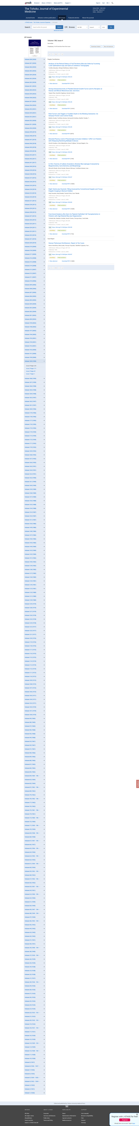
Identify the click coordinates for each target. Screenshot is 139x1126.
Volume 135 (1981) (30, 581)
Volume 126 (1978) (30, 615)
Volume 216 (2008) (30, 258)
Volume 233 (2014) (30, 193)
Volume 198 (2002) (30, 327)
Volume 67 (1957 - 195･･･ (32, 841)
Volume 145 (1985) (30, 543)
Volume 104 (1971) (30, 699)
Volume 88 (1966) (30, 760)
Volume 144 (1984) (30, 546)
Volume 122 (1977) (30, 630)
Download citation (96, 46)
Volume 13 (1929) (30, 1047)
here (134, 1123)
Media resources (66, 1120)
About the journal (88, 18)
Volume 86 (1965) (30, 768)
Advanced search (58, 30)
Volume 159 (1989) (30, 489)
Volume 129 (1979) (30, 604)
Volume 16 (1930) (30, 1035)
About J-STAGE (47, 3)
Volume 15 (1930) (30, 1039)
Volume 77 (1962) (30, 802)
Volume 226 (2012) (30, 220)
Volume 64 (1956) (30, 852)
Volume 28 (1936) (30, 990)
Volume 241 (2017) (30, 162)
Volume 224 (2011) (30, 227)
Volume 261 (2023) (30, 86)
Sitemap (83, 1122)
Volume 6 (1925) (30, 1074)
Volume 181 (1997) (30, 405)
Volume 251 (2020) (30, 124)
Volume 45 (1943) (30, 925)
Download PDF (66, 83)
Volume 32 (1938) (30, 974)
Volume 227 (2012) (30, 216)
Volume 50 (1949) (30, 906)
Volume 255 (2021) (30, 109)
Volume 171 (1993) (30, 443)
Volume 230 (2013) (30, 204)
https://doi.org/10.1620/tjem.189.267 (62, 177)
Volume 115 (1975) (30, 657)
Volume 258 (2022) (30, 97)
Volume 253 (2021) (30, 117)
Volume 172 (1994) (30, 439)
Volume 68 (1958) (30, 837)
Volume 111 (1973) (30, 672)
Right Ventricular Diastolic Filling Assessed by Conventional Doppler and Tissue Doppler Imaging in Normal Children (75, 190)
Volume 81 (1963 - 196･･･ (32, 787)
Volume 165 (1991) (30, 466)
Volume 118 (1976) (30, 646)
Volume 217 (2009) (30, 254)
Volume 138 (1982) (30, 569)
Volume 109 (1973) (30, 680)
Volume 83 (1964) (30, 779)
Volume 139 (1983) (30, 566)
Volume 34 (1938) (30, 967)
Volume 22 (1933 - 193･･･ (32, 1012)
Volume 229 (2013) (30, 208)
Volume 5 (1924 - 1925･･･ (32, 1077)
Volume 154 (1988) (30, 508)
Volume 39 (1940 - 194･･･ (32, 948)
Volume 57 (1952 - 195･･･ (32, 879)
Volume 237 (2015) (30, 178)
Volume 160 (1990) (30, 485)
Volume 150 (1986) (30, 524)
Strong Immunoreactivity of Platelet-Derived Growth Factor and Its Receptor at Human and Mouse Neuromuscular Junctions (75, 90)
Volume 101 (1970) (30, 711)
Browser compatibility (87, 1116)
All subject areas (29, 1116)
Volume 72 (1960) (30, 821)
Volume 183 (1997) (30, 397)
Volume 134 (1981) (30, 585)
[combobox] (82, 27)
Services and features (49, 1116)
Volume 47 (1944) (30, 917)
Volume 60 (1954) (30, 867)
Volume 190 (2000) (30, 357)
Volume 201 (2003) (30, 315)
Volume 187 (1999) (30, 382)
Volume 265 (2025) (30, 71)
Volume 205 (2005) (30, 300)
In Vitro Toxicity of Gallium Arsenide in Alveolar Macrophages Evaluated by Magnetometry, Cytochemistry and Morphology (74, 165)
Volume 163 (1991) (30, 474)
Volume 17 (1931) (30, 1032)
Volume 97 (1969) (30, 726)
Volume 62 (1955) (30, 860)
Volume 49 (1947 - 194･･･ (32, 909)
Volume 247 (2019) (30, 139)
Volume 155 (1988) (30, 504)
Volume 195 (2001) (30, 338)
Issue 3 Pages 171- (31, 368)
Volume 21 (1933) (30, 1016)
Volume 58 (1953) (30, 875)
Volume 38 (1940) (30, 951)
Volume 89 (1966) (30, 757)
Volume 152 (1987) (30, 516)
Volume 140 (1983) (30, 562)
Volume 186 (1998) (30, 386)
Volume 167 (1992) (30, 459)
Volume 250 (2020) (30, 128)
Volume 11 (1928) (30, 1055)
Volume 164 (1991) (30, 470)
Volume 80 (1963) (30, 791)
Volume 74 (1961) (30, 814)
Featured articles (73, 18)
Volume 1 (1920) (30, 1093)
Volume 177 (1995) (30, 420)
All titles (27, 1113)
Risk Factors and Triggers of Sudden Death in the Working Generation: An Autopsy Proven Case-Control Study (73, 115)
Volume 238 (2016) (30, 174)
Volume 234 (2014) (30, 189)
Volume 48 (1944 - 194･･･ (32, 913)
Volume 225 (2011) (30, 224)
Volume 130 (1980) (30, 600)
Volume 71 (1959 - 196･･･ (32, 825)
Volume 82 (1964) (30, 783)
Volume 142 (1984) (30, 554)
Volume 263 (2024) (30, 78)
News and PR (58, 3)
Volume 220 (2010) (30, 243)
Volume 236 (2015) (30, 182)
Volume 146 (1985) (30, 539)
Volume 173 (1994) (30, 436)
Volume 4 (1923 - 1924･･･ (32, 1081)
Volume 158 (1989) (30, 493)
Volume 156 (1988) (30, 501)
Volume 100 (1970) (30, 715)
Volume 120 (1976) (30, 638)
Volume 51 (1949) (30, 902)
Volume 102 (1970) (30, 707)
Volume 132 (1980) (30, 592)
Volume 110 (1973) (30, 676)
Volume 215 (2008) (30, 262)
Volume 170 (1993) (30, 447)
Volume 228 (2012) (30, 212)
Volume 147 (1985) (30, 535)
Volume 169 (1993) (30, 451)
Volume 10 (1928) (30, 1058)
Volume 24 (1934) (30, 1005)
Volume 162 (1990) (30, 478)
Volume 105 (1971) (30, 695)
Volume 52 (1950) (30, 898)
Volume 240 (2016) (30, 166)
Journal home (30, 18)
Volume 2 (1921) (30, 1089)
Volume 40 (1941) (30, 944)
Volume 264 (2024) (30, 75)
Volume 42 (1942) (30, 936)
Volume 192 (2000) (30, 350)
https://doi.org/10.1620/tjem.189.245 (62, 127)
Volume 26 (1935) (30, 997)
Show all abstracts (108, 46)
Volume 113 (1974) (30, 665)
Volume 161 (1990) (30, 481)
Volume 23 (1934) (30, 1009)
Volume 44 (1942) (30, 928)
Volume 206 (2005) (30, 296)
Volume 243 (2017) (30, 155)
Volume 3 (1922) (30, 1085)
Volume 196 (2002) (30, 334)
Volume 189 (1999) (30, 361)
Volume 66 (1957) (30, 844)
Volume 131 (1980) (30, 596)
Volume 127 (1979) (30, 611)
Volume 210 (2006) (30, 281)
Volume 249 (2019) (30, 132)
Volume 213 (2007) (30, 269)
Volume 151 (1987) (30, 520)
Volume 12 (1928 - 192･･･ (32, 1051)
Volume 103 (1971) (30, 703)
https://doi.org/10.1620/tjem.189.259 (62, 152)
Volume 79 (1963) (30, 795)
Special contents (67, 1118)
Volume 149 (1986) (30, 527)
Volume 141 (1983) (30, 558)
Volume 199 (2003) (30, 323)
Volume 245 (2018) (30, 147)
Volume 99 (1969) (30, 718)
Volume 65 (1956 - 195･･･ (32, 848)
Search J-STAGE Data (31, 1122)
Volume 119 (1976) (30, 642)
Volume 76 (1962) (30, 806)
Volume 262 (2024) (30, 82)
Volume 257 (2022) (30, 101)
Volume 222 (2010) (30, 235)
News (64, 1113)
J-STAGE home (28, 22)
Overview (46, 1113)
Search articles (29, 1120)
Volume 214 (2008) (30, 266)
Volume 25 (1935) (30, 1001)
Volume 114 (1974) (30, 661)
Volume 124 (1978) (30, 623)
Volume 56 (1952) (30, 883)
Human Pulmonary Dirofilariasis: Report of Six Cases (66, 243)
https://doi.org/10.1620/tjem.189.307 (62, 254)
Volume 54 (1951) (30, 890)
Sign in (98, 3)
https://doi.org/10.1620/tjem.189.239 (62, 102)
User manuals (85, 1113)
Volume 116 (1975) (30, 653)
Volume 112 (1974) (30, 669)
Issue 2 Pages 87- (31, 371)
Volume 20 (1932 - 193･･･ (32, 1020)
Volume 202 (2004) (30, 311)
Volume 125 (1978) (30, 619)
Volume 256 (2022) (30, 105)
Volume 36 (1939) (30, 959)
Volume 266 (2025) (30, 67)
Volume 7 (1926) (30, 1070)
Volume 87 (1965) (30, 764)
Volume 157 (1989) (30, 497)
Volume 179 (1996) (30, 413)
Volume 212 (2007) (30, 273)
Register (125, 1120)
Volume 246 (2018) (30, 143)
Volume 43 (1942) (30, 932)
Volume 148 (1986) (30, 531)
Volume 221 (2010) (30, 239)
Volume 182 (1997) (30, 401)
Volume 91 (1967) (30, 749)
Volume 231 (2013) (30, 201)
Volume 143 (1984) (30, 550)
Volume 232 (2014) (30, 197)
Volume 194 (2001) (30, 342)
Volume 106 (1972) (30, 692)
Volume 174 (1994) (30, 432)
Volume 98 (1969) (30, 722)
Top (66, 1106)
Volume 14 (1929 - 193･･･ (32, 1043)
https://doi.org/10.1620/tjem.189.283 (62, 202)
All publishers (28, 1118)
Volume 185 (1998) (30, 390)
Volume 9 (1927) (30, 1062)
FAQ (82, 1118)
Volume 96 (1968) (30, 730)
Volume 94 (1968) (30, 737)
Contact (83, 1120)
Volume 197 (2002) (30, 330)
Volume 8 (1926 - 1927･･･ (32, 1066)
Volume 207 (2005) (30, 292)
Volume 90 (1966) (30, 753)
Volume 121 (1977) (30, 634)
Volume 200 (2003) (30, 319)
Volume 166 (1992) (30, 462)
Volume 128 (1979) (30, 608)
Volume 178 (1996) (30, 417)
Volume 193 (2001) (30, 346)
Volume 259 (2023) (30, 94)
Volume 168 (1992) (30, 455)
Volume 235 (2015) (30, 185)
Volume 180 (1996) (30, 409)
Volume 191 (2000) (30, 353)
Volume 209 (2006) (30, 285)
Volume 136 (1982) (30, 577)
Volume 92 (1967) (30, 745)
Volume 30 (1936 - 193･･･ (32, 982)
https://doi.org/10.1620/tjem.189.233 (62, 77)
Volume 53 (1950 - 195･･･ (32, 894)
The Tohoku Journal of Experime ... (42, 22)
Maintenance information (69, 1116)
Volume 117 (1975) (30, 650)
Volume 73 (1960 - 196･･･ (32, 818)
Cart (103, 3)
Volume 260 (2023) (30, 90)
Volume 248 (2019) (30, 136)
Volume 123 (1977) (30, 627)
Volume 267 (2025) (30, 63)
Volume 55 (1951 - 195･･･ (32, 886)
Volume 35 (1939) (30, 963)
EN (108, 3)
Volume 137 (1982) (30, 573)
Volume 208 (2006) (30, 288)
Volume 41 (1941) (30, 940)
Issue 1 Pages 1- (30, 374)
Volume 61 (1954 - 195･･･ (32, 864)
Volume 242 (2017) (30, 159)
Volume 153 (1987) (30, 512)
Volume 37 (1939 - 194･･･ (32, 955)
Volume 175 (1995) (30, 428)
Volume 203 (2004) (30, 308)
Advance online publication (47, 18)
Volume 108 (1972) (30, 684)
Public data (47, 1118)
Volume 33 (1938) (30, 970)
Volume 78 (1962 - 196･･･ (32, 799)
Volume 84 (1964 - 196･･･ (32, 776)
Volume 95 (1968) (30, 734)
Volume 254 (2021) (30, 113)
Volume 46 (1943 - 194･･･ (32, 921)
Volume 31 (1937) (30, 978)
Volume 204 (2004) (30, 304)
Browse (37, 3)
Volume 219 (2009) (30, 246)
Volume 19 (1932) (30, 1024)
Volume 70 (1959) (30, 829)
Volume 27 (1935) (30, 993)
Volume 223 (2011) (30, 231)
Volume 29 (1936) (30, 986)
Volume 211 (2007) (30, 277)
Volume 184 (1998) (30, 394)
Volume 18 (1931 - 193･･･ (32, 1028)
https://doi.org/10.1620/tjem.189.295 (62, 227)
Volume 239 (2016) (30, 170)
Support (68, 3)
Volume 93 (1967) (30, 741)
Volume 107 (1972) (30, 688)
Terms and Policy (48, 1120)
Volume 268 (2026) (30, 59)
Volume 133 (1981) (30, 588)
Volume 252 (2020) (30, 120)
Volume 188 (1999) (30, 378)
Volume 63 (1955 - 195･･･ (32, 856)
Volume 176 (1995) (30, 424)
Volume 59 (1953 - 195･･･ (32, 871)
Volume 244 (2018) (30, 151)
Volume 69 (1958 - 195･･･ (32, 833)
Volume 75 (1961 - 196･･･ (32, 810)
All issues (62, 18)
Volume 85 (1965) (30, 772)
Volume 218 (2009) (30, 250)
